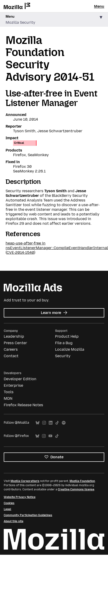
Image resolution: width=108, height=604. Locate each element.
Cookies (9, 503)
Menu (99, 6)
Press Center (15, 343)
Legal (7, 509)
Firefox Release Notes (23, 405)
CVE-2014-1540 (20, 252)
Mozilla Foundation (82, 481)
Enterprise (13, 385)
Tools (9, 392)
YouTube (50, 436)
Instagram (44, 423)
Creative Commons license (76, 489)
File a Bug (64, 343)
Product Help (67, 336)
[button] (54, 20)
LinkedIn (50, 423)
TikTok (57, 423)
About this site (13, 521)
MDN (8, 398)
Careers (11, 349)
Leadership (14, 336)
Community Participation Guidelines (28, 515)
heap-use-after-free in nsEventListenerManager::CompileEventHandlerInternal (57, 245)
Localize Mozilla (69, 349)
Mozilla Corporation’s (24, 481)
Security (62, 356)
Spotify (63, 423)
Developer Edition (20, 379)
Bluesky (37, 423)
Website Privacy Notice (19, 497)
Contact (11, 356)
